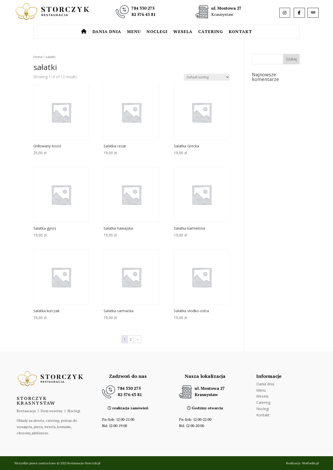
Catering (210, 32)
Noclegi (157, 32)
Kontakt (240, 32)
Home (38, 56)
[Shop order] (206, 77)
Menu (134, 32)
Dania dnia (106, 32)
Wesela (183, 32)
